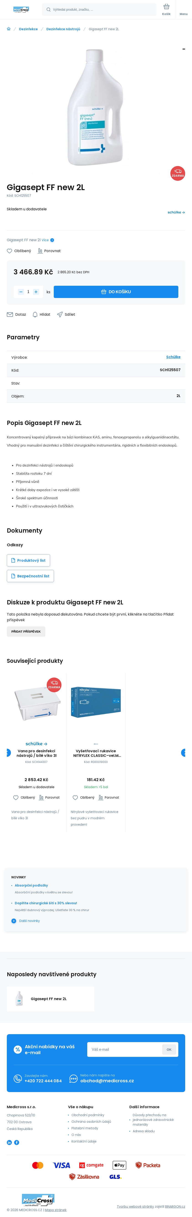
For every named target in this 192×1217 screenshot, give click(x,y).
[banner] (21, 9)
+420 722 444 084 (43, 1081)
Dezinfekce (28, 29)
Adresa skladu (144, 1131)
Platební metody (85, 1128)
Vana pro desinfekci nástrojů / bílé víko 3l (36, 753)
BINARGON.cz (175, 1206)
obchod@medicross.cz (107, 1081)
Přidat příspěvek (26, 631)
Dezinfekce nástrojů (63, 29)
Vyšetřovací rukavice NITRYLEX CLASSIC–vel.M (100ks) (95, 753)
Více (45, 240)
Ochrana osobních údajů (91, 1121)
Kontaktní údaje (84, 1141)
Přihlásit (169, 1049)
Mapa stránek (56, 1210)
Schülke (173, 357)
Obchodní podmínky (88, 1115)
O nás (76, 1135)
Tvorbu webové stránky (135, 1206)
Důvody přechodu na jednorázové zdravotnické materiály (153, 1120)
